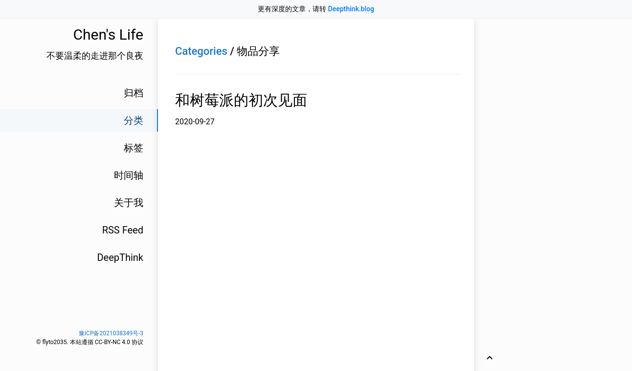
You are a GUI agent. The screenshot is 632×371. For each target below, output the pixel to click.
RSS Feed (122, 230)
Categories (201, 51)
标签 (133, 148)
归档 (133, 93)
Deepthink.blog (351, 9)
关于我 (128, 203)
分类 (133, 120)
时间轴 (128, 175)
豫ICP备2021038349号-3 (111, 333)
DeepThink (120, 257)
